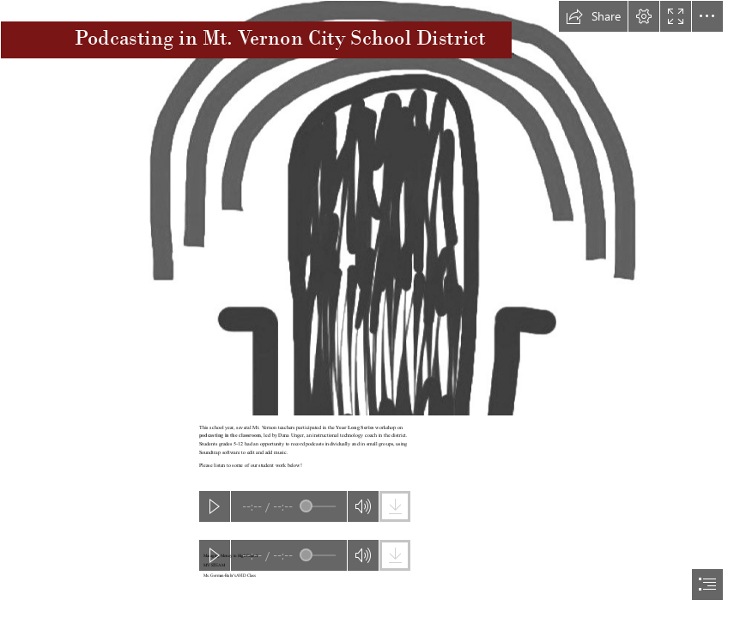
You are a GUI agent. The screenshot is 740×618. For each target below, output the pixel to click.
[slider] (318, 506)
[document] (370, 309)
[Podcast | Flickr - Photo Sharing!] (370, 208)
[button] (593, 16)
